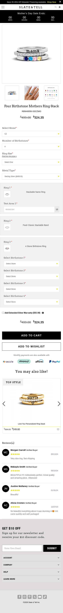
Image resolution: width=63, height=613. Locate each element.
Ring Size (31, 155)
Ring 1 (8, 187)
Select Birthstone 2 (15, 270)
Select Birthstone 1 (14, 257)
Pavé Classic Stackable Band (36, 225)
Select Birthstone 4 (15, 296)
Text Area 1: (10, 203)
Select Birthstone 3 (15, 283)
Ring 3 (8, 242)
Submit (52, 548)
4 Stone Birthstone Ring (35, 246)
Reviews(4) (8, 443)
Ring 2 (8, 220)
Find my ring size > (9, 156)
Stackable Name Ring (35, 192)
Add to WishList (31, 346)
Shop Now (51, 2)
